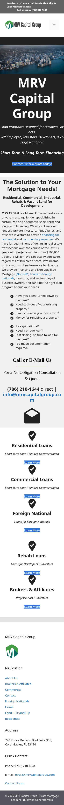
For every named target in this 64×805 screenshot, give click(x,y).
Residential (12, 719)
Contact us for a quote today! (32, 164)
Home (9, 707)
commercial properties (38, 239)
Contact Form (14, 783)
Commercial (13, 690)
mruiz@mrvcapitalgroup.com (35, 775)
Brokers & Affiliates (18, 684)
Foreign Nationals (17, 701)
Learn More (32, 462)
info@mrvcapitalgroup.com (32, 397)
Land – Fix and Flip (17, 713)
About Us (11, 678)
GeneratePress (44, 799)
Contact (10, 695)
